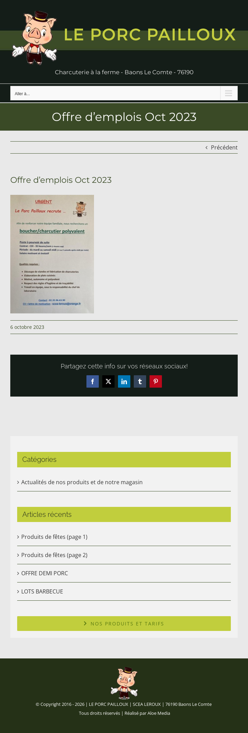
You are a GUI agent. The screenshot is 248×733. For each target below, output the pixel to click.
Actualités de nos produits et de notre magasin (82, 482)
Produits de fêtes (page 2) (54, 555)
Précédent (224, 147)
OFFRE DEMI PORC (44, 573)
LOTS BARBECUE (42, 591)
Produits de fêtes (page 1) (54, 537)
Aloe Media (158, 713)
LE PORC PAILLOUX (108, 704)
